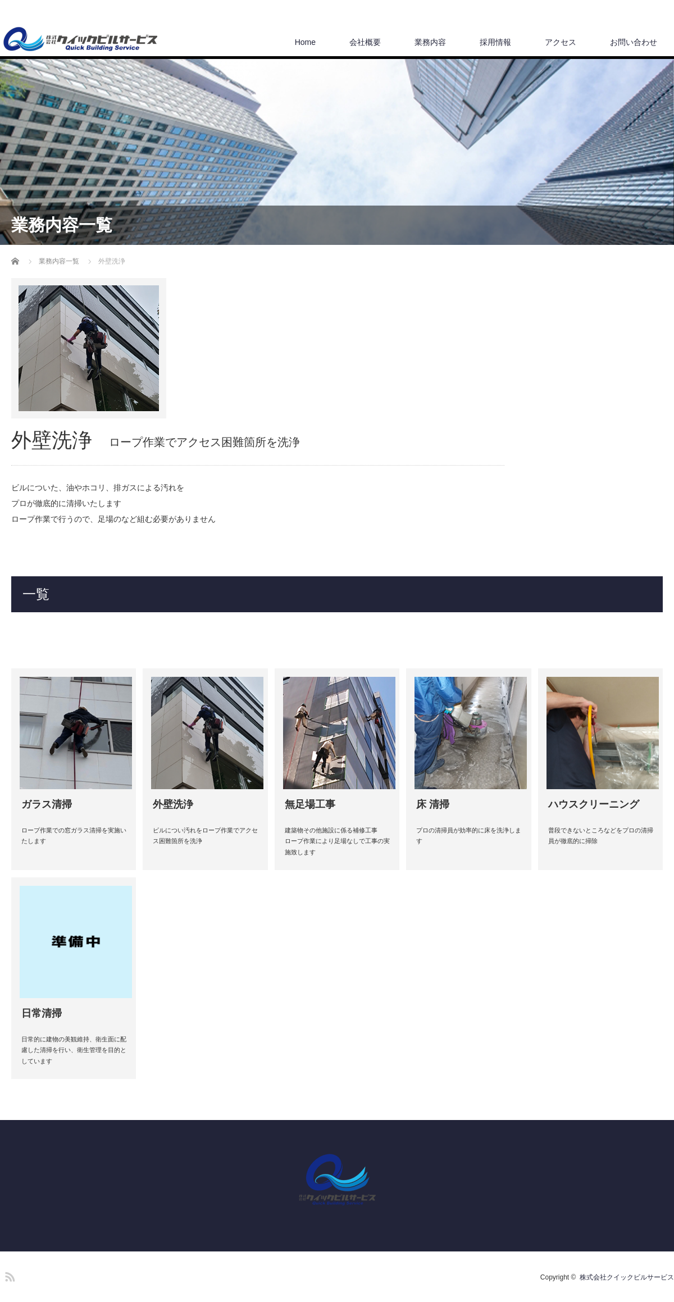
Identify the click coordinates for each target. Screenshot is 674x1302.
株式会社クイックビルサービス (627, 1277)
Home (305, 42)
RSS (8, 1275)
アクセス (560, 42)
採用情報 (495, 42)
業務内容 (430, 42)
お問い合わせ (633, 42)
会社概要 (365, 42)
